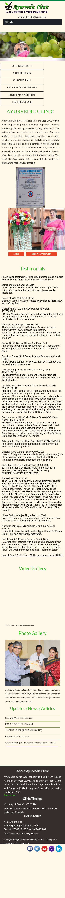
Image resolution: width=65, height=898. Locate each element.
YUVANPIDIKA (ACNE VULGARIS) (23, 732)
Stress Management (21, 95)
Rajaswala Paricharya (17, 738)
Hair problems (22, 102)
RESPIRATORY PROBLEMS (22, 88)
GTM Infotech (22, 843)
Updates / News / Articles (32, 708)
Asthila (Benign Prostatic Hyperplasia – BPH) (30, 744)
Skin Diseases (22, 73)
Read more (9, 795)
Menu (9, 21)
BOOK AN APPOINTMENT (42, 254)
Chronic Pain (22, 80)
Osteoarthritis (22, 66)
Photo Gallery (32, 633)
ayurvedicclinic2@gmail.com (24, 833)
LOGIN (16, 254)
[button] (5, 46)
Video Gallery (32, 568)
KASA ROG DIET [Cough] (19, 726)
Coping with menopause (18, 720)
